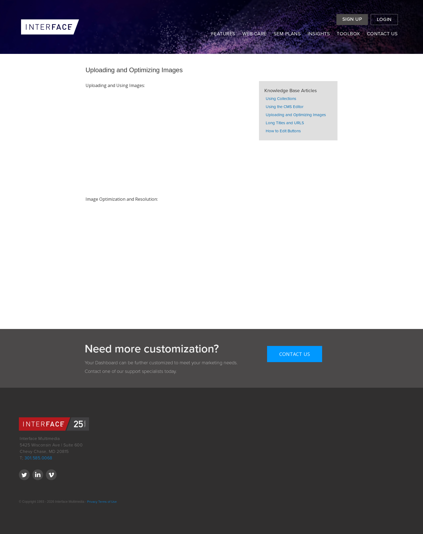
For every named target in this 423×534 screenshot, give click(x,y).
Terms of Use (107, 502)
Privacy (91, 502)
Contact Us (294, 354)
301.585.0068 (38, 458)
